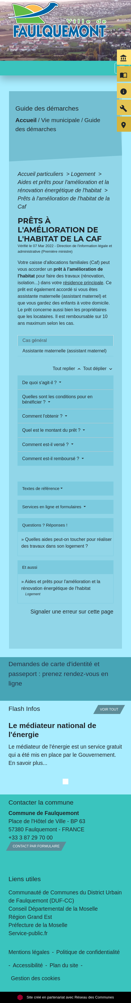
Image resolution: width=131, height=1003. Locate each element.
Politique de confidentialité (88, 952)
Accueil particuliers (41, 174)
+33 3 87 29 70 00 (30, 837)
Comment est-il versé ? (46, 444)
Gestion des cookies (35, 978)
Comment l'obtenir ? (43, 416)
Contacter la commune (40, 802)
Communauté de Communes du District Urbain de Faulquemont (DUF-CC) (65, 896)
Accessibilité (28, 965)
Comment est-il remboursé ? (51, 458)
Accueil (26, 120)
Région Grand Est (30, 917)
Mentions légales (28, 952)
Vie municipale (60, 120)
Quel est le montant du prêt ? (52, 430)
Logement (84, 174)
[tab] (65, 340)
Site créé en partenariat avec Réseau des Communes (65, 997)
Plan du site (64, 965)
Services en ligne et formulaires (52, 506)
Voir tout (109, 709)
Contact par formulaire (36, 846)
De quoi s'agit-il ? (40, 382)
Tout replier (68, 368)
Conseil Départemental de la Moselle (53, 909)
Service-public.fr (28, 933)
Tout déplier (98, 368)
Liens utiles (24, 879)
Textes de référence (40, 488)
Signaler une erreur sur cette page (71, 611)
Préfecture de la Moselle (37, 925)
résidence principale (83, 282)
